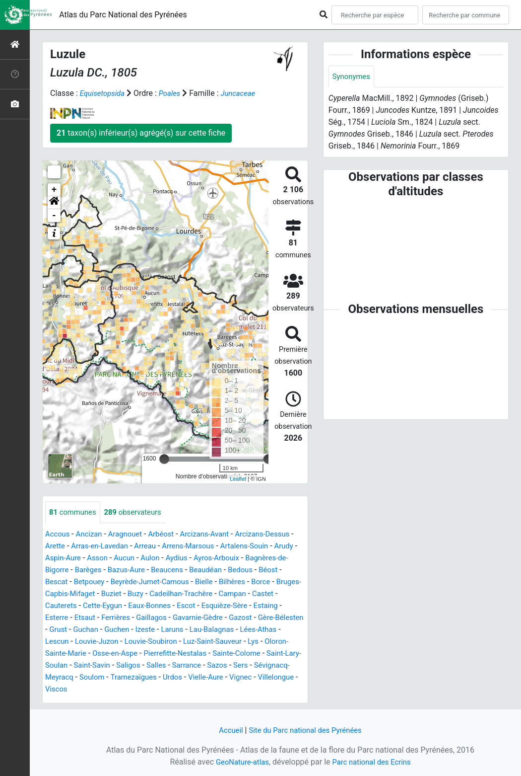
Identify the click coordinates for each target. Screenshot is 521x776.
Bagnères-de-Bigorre (85, 570)
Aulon (209, 558)
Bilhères (59, 594)
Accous (58, 535)
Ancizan (92, 535)
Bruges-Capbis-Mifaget (146, 594)
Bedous (58, 582)
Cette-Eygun (209, 606)
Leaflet (238, 479)
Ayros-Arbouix (280, 558)
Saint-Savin (264, 666)
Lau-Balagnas (103, 642)
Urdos (111, 690)
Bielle (274, 582)
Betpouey (151, 582)
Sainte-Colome (145, 666)
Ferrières (234, 618)
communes (74, 512)
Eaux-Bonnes (258, 606)
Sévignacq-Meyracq (226, 678)
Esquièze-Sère (96, 618)
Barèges (141, 570)
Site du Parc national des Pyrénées (306, 730)
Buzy (229, 594)
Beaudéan (266, 570)
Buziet (204, 594)
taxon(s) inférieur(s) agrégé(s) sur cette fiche (141, 133)
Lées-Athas (153, 642)
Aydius (238, 558)
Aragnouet (130, 535)
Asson (153, 558)
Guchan (230, 630)
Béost (88, 582)
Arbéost (169, 535)
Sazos (152, 678)
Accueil (226, 730)
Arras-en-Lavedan (135, 546)
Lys (158, 654)
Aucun (182, 558)
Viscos (259, 690)
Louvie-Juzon (234, 642)
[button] (54, 202)
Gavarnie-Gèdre (72, 630)
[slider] (164, 459)
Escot (55, 618)
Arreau (184, 546)
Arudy (81, 558)
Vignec (184, 690)
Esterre (171, 618)
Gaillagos (272, 618)
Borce (89, 594)
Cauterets (164, 606)
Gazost (117, 630)
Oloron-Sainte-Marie (205, 654)
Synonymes (352, 76)
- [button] (54, 216)
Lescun (191, 642)
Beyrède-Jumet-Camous (216, 582)
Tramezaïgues (70, 690)
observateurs (138, 512)
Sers (178, 678)
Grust (201, 630)
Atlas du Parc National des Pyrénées (123, 14)
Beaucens (225, 570)
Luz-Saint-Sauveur (114, 654)
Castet (129, 606)
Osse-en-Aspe (270, 654)
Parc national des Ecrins (373, 762)
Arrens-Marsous (230, 546)
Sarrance (120, 678)
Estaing (140, 618)
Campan (97, 606)
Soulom (280, 678)
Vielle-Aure (147, 690)
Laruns (61, 642)
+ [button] (54, 190)
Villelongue (221, 690)
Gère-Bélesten (161, 630)
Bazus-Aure (182, 570)
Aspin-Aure (117, 558)
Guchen (263, 630)
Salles (88, 678)
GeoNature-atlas (239, 762)
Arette (88, 546)
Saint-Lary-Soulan (208, 666)
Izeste (294, 630)
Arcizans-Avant (215, 535)
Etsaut (202, 618)
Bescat (116, 582)
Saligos (58, 678)
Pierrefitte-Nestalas (79, 666)
